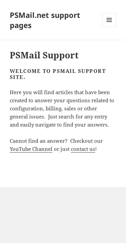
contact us (83, 148)
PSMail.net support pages (45, 20)
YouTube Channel (31, 148)
